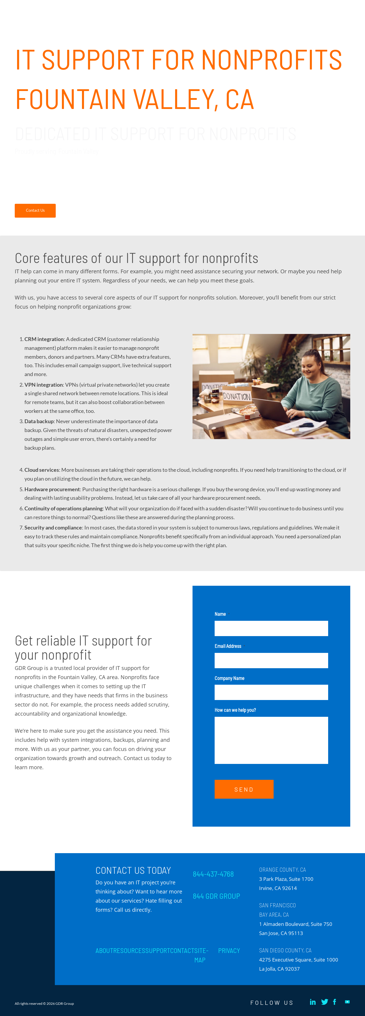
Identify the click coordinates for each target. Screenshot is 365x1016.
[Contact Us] (35, 211)
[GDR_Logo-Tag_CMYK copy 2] (59, 14)
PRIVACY (229, 950)
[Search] (344, 9)
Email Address (230, 646)
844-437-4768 (213, 873)
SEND (244, 789)
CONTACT (182, 950)
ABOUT (104, 950)
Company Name (229, 678)
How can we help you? (235, 710)
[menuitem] (123, 9)
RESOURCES (129, 950)
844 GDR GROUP (216, 895)
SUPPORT (157, 950)
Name (222, 614)
